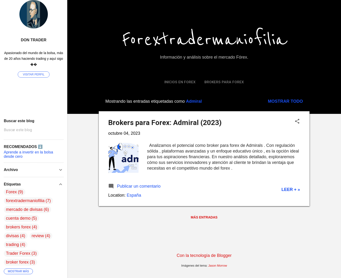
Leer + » (290, 189)
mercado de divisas (24, 209)
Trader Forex (18, 253)
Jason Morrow (217, 265)
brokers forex (18, 227)
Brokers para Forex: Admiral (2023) (165, 122)
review (38, 235)
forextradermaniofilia (25, 200)
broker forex (17, 262)
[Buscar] (307, 13)
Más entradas (204, 217)
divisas (12, 235)
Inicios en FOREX (180, 82)
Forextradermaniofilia (204, 40)
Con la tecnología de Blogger (204, 255)
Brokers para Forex (224, 82)
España (134, 195)
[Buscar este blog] (33, 130)
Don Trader (33, 40)
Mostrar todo (285, 101)
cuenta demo (18, 218)
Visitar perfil (33, 74)
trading (12, 244)
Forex (11, 192)
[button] (297, 121)
